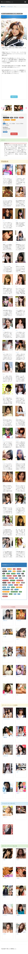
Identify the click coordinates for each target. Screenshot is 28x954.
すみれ (18, 878)
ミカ (4, 835)
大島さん (18, 915)
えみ (17, 896)
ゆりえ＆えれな (6, 718)
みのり (18, 859)
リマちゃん (19, 620)
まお (4, 859)
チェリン (5, 817)
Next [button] (26, 108)
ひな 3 (4, 933)
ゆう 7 (18, 639)
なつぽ (4, 636)
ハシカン (18, 676)
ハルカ (4, 878)
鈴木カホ (5, 620)
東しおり (18, 718)
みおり (4, 896)
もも (4, 774)
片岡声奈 (18, 755)
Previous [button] (2, 108)
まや (17, 933)
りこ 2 (4, 198)
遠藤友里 (5, 737)
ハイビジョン (10, 6)
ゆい (17, 772)
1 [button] (12, 112)
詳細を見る (14, 96)
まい (17, 694)
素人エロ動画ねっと (7, 2)
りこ (4, 176)
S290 (4, 657)
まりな (4, 676)
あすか (18, 793)
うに (17, 814)
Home (3, 6)
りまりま (18, 657)
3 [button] (16, 112)
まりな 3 (5, 915)
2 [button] (14, 112)
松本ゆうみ (5, 755)
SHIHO (4, 694)
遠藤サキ (5, 793)
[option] (8, 108)
